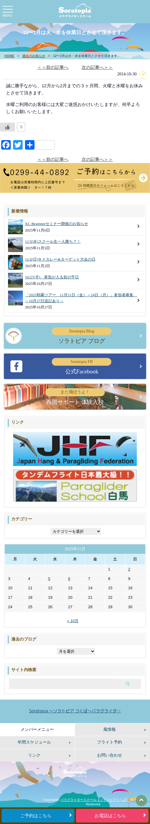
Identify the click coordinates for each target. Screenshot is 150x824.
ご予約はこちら (35, 815)
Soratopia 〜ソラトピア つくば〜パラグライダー (75, 711)
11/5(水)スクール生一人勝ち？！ (53, 241)
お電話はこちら (110, 815)
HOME (9, 56)
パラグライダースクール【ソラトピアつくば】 (94, 799)
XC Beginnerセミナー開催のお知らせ (56, 223)
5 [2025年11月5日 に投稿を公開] (49, 578)
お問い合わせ (109, 755)
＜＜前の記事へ (52, 67)
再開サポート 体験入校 (75, 396)
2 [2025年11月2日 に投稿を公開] (129, 569)
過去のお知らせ (33, 56)
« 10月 (73, 621)
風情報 (109, 729)
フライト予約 (109, 742)
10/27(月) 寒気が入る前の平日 (52, 277)
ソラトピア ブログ (81, 335)
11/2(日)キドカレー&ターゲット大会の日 (60, 259)
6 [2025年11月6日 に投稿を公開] (69, 578)
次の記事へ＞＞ (97, 67)
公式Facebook (81, 366)
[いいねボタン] (7, 127)
